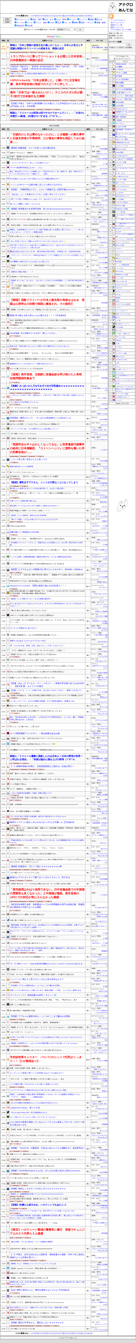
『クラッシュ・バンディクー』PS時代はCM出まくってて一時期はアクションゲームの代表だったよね (47, 256)
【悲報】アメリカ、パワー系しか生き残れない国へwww (31, 970)
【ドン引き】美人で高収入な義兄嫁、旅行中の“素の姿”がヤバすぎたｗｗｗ (38, 816)
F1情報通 (104, 1124)
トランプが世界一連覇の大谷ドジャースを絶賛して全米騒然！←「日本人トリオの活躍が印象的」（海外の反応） (46, 287)
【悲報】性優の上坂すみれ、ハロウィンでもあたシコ (38, 1205)
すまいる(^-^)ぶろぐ (101, 594)
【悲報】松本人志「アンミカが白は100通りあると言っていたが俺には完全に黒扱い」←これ (44, 884)
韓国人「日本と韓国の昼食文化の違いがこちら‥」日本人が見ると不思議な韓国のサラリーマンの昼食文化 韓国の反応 (46, 47)
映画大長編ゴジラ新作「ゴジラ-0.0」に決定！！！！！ (30, 511)
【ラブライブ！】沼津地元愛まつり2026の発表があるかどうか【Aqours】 (37, 564)
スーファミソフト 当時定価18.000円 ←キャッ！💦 (33, 995)
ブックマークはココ (118, 20)
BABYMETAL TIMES (121, 359)
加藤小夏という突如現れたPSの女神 (24, 532)
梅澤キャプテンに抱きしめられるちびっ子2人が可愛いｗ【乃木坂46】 (42, 822)
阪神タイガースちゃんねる (122, 314)
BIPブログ (104, 425)
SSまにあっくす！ (101, 661)
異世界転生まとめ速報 (100, 282)
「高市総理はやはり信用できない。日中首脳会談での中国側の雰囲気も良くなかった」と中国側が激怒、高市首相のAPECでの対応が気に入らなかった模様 (47, 893)
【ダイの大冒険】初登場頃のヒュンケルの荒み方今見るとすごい (34, 1103)
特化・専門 (37, 20)
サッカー (72, 20)
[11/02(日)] (44, 16)
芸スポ (99, 20)
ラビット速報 (103, 267)
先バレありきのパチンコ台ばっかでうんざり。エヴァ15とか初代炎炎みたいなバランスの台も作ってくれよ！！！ (47, 605)
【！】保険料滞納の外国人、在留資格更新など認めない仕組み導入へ (42, 766)
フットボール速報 (120, 179)
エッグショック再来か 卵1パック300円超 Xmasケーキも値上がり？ (37, 1073)
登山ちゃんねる (102, 571)
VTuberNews (104, 242)
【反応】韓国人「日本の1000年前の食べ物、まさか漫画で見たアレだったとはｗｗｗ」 (42, 225)
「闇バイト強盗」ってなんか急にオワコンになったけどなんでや (34, 519)
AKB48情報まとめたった (122, 397)
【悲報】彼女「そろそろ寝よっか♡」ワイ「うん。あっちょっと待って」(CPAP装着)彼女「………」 (47, 1159)
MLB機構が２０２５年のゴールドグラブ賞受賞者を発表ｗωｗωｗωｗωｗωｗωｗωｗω (42, 750)
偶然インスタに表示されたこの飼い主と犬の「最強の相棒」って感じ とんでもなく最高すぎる (45, 990)
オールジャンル (23, 20)
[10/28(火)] (88, 16)
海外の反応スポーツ (101, 288)
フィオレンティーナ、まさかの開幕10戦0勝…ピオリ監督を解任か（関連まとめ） (43, 701)
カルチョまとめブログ (100, 702)
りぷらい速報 (103, 408)
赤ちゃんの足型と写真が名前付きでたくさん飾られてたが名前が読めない (37, 672)
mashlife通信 (103, 419)
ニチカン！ (104, 226)
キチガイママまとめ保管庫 (122, 304)
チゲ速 (117, 383)
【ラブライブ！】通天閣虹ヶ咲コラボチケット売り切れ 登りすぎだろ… (36, 1050)
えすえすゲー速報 (101, 616)
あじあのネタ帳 (120, 126)
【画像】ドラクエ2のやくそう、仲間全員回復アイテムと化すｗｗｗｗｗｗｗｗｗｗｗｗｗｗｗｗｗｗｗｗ (47, 267)
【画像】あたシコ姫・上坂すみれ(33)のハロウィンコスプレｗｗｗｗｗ (36, 738)
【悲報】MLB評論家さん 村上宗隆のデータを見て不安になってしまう (36, 711)
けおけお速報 (103, 257)
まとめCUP (104, 1297)
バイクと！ (118, 307)
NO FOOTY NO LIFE (101, 830)
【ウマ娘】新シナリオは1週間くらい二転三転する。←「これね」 (34, 1223)
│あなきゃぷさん (102, 153)
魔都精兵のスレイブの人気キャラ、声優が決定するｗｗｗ (31, 364)
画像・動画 (101, 23)
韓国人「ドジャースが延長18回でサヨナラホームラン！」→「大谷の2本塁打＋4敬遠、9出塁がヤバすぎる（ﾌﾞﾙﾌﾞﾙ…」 (47, 115)
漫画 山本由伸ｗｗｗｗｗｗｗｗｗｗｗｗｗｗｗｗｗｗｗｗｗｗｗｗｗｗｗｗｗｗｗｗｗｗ (44, 804)
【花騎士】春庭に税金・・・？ (21, 272)
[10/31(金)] (61, 16)
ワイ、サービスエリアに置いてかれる (24, 408)
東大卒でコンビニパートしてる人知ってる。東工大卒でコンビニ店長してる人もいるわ (42, 1211)
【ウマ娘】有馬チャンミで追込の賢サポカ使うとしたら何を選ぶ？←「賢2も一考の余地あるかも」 (47, 550)
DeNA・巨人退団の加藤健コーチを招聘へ (25, 811)
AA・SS (67, 23)
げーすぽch (118, 347)
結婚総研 (104, 173)
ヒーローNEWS (102, 651)
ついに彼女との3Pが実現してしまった (24, 402)
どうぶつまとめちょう (100, 473)
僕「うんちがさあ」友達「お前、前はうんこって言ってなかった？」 (38, 646)
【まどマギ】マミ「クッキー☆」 (22, 1032)
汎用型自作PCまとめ (101, 185)
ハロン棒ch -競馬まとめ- (122, 333)
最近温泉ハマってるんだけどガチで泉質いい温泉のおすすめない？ (35, 506)
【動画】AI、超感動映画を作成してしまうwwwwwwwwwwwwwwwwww (36, 1194)
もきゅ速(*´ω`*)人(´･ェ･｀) (122, 369)
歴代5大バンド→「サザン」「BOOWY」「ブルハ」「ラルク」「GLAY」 (37, 848)
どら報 (105, 938)
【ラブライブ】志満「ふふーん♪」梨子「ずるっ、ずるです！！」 (34, 660)
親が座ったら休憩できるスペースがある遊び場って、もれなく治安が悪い (37, 488)
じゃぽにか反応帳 (101, 159)
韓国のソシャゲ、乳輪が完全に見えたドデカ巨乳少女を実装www (34, 1317)
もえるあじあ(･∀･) (101, 768)
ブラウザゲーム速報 (101, 272)
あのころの (118, 330)
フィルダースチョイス (100, 277)
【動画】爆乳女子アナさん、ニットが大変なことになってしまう (44, 482)
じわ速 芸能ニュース (123, 92)
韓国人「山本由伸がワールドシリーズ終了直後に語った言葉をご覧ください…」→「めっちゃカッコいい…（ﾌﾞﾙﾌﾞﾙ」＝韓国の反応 (47, 231)
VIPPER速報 (103, 149)
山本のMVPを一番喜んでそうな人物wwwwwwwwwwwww (31, 1249)
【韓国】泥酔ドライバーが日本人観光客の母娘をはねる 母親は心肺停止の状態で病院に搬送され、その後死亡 (47, 301)
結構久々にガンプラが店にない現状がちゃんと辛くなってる (32, 678)
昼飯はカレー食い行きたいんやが (22, 1273)
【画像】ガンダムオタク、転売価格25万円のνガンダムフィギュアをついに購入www (41, 214)
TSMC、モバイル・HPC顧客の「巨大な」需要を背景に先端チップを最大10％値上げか (42, 974)
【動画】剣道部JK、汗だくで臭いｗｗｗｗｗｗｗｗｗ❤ (36, 866)
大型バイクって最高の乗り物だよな (23, 501)
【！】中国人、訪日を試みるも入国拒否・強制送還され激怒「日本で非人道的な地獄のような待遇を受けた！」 (47, 1255)
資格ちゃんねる (102, 540)
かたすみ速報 (103, 577)
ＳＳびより (118, 248)
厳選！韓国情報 (120, 117)
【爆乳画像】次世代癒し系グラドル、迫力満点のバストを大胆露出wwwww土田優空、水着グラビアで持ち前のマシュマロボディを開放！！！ (47, 926)
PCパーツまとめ (102, 975)
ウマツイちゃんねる (101, 434)
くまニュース (103, 247)
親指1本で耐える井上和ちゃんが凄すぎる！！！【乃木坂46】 (38, 315)
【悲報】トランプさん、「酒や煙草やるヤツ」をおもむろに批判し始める (37, 539)
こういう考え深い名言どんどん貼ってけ (28, 459)
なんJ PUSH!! (119, 193)
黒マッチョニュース (101, 1023)
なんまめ (104, 200)
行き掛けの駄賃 (102, 673)
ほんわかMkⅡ (103, 641)
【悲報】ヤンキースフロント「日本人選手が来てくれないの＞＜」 (35, 937)
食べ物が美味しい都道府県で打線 (22, 1011)
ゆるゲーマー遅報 (101, 195)
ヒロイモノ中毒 (102, 190)
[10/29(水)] (79, 16)
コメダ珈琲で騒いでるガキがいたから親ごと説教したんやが (34, 1084)
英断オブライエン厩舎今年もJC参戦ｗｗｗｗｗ (27, 1154)
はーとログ (104, 168)
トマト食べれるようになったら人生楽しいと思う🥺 (29, 1178)
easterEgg (105, 404)
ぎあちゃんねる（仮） (100, 430)
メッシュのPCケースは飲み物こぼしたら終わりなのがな (36, 185)
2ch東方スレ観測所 (101, 611)
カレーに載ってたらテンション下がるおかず (26, 369)
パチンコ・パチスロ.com (122, 242)
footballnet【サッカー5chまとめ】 (124, 386)
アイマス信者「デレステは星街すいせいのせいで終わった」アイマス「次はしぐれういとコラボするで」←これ (47, 621)
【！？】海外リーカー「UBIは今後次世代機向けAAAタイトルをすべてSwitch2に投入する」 (47, 964)
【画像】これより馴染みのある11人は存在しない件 (29, 1278)
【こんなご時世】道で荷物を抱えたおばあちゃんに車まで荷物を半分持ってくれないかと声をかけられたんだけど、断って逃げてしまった (47, 861)
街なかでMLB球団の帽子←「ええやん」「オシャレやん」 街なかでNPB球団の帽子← (42, 353)
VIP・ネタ (49, 20)
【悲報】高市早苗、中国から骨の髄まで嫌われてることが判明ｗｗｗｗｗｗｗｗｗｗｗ (42, 798)
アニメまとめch (102, 214)
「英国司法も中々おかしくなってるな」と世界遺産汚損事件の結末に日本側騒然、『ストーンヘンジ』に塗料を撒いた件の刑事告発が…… (47, 448)
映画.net (105, 1091)
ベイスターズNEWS (121, 202)
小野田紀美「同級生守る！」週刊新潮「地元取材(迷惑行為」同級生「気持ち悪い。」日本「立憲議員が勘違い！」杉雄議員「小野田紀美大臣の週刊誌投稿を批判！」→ (47, 68)
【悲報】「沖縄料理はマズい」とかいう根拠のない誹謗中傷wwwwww (42, 189)
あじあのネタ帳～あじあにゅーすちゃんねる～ (100, 106)
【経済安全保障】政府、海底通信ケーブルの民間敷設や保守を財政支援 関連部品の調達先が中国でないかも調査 (47, 905)
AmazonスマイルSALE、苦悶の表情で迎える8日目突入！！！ (38, 586)
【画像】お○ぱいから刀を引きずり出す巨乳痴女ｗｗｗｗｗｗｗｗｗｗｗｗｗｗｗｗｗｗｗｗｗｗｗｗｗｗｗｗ (47, 388)
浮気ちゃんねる (102, 414)
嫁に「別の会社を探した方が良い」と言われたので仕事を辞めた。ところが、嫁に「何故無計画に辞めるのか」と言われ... (47, 718)
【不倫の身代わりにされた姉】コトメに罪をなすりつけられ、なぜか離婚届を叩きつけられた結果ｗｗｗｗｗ (47, 841)
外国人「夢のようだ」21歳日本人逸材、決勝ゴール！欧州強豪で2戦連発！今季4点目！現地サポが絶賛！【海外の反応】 (47, 829)
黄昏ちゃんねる (119, 356)
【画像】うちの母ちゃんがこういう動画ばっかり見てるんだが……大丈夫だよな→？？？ (43, 310)
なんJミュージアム (101, 868)
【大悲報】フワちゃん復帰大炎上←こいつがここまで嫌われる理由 (35, 985)
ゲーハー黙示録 (120, 212)
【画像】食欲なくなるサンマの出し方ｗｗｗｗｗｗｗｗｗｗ (38, 1189)
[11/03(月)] (35, 16)
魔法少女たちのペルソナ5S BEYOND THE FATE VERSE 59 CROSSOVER (45, 251)
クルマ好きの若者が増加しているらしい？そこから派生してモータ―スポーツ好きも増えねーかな (47, 1123)
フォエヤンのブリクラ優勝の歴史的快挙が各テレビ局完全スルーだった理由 (38, 328)
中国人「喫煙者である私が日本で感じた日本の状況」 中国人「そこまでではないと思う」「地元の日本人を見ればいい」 (47, 158)
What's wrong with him (17, 526)
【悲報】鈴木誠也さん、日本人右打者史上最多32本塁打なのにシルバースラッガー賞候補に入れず (46, 695)
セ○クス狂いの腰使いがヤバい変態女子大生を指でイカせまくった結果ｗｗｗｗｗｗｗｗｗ (43, 341)
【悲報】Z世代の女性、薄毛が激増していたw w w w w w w (31, 438)
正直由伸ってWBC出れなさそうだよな (24, 277)
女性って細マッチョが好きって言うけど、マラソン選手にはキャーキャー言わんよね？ (42, 293)
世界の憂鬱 (119, 83)
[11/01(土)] (53, 16)
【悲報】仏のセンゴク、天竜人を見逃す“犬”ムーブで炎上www (33, 654)
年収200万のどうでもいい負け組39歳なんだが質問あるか (31, 581)
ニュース (83, 20)
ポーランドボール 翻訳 (121, 394)
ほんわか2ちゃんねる (121, 284)
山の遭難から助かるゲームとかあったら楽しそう (29, 261)
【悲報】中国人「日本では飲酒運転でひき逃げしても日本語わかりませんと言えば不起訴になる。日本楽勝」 (47, 104)
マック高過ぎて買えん (18, 784)
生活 (59, 23)
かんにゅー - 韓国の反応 (123, 99)
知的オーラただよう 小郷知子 (21, 153)
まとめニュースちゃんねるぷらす (124, 380)
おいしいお (104, 707)
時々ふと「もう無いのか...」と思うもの (24, 726)
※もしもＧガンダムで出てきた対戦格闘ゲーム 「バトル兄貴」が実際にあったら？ (41, 957)
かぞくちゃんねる (101, 720)
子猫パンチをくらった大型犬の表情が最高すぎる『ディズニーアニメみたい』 (39, 74)
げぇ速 (105, 164)
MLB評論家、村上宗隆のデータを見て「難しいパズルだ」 (33, 333)
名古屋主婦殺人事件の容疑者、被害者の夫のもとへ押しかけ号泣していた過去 (39, 1199)
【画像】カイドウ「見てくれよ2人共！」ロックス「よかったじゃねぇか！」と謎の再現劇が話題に (47, 1027)
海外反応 (20, 26)
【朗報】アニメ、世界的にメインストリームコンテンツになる (33, 1264)
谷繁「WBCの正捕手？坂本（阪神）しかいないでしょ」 (31, 1068)
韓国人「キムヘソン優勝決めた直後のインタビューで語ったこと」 (35, 359)
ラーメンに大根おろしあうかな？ (23, 628)
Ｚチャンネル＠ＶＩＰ (121, 311)
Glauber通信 (104, 1149)
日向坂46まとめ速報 (121, 209)
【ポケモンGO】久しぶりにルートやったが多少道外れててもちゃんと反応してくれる (42, 666)
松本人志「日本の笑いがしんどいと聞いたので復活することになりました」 (40, 346)
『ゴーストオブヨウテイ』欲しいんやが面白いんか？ (30, 163)
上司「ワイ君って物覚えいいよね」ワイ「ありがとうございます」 (37, 199)
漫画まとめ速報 (102, 364)
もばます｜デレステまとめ (122, 291)
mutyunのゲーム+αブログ (123, 228)
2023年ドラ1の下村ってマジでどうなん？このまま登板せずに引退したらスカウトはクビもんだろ (46, 1037)
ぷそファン (119, 165)
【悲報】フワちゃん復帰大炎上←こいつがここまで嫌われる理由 (40, 1016)
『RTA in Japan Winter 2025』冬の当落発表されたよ (28, 1112)
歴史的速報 (118, 261)
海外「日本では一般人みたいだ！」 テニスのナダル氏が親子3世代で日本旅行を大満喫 (46, 94)
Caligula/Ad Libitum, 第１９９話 (25, 1108)
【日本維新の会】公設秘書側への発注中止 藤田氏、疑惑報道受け (35, 1022)
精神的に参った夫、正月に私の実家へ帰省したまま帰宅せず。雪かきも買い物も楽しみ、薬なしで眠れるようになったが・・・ (47, 1283)
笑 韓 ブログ (120, 173)
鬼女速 (117, 301)
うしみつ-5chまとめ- (101, 310)
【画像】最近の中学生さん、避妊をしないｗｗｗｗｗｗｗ (37, 1322)
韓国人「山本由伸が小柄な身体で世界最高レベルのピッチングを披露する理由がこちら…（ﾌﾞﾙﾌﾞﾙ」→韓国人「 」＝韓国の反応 (46, 1095)
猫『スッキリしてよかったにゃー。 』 (24, 472)
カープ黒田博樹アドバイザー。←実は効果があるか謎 (35, 733)
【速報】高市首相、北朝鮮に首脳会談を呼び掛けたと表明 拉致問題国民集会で (47, 376)
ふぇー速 (117, 320)
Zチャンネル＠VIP (101, 516)
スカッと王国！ (102, 398)
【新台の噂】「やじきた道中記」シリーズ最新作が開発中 (31, 1242)
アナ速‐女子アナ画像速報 (124, 159)
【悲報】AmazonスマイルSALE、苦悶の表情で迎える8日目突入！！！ (36, 1268)
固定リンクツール (117, 27)
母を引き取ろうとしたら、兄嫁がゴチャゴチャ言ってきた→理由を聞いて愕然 (39, 1307)
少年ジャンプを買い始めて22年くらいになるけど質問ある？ (32, 615)
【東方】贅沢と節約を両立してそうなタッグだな (28, 610)
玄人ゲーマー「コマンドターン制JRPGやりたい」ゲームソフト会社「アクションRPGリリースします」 (46, 932)
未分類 (30, 26)
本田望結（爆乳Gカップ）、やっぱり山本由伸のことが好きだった (41, 418)
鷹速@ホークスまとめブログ (123, 258)
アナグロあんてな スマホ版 (121, 30)
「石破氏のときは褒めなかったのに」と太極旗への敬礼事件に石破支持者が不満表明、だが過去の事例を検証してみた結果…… (47, 138)
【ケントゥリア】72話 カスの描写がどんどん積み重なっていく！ (35, 429)
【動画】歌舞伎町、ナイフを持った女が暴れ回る (33, 148)
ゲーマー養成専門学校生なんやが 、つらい (26, 168)
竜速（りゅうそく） (101, 1069)
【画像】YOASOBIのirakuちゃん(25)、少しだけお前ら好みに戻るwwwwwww (45, 1171)
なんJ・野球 (61, 20)
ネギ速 (105, 544)
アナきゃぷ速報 (102, 1060)
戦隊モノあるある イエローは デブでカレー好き (28, 641)
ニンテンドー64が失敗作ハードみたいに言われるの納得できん (33, 854)
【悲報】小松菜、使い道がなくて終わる (25, 1129)
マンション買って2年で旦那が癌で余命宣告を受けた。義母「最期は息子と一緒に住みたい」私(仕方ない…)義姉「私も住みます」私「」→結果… (47, 949)
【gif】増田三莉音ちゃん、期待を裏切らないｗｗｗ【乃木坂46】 (40, 1290)
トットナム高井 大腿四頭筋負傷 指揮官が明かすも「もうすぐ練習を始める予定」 (41, 557)
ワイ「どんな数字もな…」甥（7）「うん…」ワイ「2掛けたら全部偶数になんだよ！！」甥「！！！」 (44, 494)
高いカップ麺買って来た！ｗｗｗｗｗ (25, 204)
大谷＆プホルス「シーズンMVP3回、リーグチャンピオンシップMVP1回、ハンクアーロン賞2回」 (46, 1135)
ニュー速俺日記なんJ (100, 478)
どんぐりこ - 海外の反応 (124, 96)
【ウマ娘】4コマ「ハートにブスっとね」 (25, 873)
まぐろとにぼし (119, 373)
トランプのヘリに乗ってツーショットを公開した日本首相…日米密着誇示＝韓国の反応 (47, 58)
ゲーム (30, 23)
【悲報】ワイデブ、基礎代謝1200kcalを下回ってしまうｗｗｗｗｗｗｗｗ (37, 1302)
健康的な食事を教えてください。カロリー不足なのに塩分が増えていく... (37, 835)
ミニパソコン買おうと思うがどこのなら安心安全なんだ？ (37, 979)
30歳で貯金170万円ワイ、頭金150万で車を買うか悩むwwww (32, 1166)
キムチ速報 (119, 86)
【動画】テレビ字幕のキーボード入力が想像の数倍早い (30, 599)
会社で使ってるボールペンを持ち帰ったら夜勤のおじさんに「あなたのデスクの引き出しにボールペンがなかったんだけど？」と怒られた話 (47, 246)
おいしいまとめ (102, 369)
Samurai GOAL (103, 1279)
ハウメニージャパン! (100, 360)
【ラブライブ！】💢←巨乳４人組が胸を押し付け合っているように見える (37, 219)
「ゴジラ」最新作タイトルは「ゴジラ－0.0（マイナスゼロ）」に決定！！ (37, 650)
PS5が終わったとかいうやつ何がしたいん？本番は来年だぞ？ (35, 179)
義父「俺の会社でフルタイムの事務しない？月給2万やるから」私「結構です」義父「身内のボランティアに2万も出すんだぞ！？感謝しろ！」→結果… (47, 173)
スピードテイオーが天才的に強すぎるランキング (28, 943)
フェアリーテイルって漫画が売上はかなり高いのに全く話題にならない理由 (38, 1090)
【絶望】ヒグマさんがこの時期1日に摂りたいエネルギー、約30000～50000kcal (46, 569)
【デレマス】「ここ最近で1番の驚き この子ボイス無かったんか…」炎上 (37, 1079)
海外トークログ (102, 232)
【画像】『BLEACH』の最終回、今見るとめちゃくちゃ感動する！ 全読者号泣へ (47, 1148)
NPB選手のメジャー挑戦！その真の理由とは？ (27, 914)
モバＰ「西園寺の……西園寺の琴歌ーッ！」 (26, 789)
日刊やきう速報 (102, 348)
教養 (76, 23)
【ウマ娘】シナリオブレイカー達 (22, 1329)
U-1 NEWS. (104, 84)
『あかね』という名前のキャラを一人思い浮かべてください (38, 194)
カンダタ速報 (103, 262)
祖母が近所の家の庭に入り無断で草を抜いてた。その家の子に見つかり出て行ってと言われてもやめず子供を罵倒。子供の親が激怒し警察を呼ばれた (47, 592)
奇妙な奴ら (104, 502)
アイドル (20, 23)
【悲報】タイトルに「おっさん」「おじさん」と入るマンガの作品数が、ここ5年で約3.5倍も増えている (47, 282)
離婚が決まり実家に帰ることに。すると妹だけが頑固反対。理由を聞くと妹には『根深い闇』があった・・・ (47, 413)
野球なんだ (104, 697)
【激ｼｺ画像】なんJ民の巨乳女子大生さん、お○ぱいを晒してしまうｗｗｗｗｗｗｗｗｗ (42, 1141)
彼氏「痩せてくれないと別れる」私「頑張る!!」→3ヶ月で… (32, 773)
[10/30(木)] (70, 16)
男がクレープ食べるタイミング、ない (24, 706)
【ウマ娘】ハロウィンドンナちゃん (23, 434)
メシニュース (103, 785)
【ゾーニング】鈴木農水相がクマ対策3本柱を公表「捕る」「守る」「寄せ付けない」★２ (43, 1000)
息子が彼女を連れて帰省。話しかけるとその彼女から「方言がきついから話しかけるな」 (43, 1313)
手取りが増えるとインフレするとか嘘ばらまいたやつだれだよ (33, 236)
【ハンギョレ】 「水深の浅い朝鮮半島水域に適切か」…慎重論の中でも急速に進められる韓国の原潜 (46, 576)
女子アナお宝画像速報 (123, 89)
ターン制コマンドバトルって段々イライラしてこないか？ (33, 1117)
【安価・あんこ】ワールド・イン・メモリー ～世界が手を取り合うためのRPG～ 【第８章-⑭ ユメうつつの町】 (47, 684)
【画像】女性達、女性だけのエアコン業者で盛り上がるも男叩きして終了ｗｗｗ (40, 1183)
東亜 (92, 20)
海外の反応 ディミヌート (122, 324)
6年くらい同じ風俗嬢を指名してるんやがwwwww (28, 1297)
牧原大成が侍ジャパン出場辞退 (21, 466)
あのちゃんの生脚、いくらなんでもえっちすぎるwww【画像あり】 (35, 424)
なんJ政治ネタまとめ (121, 176)
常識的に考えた (102, 237)
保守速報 (104, 303)
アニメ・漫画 (41, 23)
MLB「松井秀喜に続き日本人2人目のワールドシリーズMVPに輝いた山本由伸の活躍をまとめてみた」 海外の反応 (46, 321)
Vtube (52, 23)
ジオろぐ (104, 506)
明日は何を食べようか (100, 205)
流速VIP (105, 521)
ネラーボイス (103, 209)
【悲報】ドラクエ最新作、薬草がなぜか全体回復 (28, 515)
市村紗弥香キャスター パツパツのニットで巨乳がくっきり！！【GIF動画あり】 (46, 1059)
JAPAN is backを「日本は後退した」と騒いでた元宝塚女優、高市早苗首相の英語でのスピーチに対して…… (45, 82)
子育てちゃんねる (101, 490)
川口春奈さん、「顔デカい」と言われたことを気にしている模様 (34, 476)
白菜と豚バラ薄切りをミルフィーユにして (25, 920)
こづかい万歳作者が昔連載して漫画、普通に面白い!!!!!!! (31, 793)
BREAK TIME (103, 75)
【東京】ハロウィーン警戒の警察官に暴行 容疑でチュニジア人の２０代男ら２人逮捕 (47, 1231)
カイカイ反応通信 (101, 60)
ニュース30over (119, 268)
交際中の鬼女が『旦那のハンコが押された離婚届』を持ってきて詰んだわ (37, 779)
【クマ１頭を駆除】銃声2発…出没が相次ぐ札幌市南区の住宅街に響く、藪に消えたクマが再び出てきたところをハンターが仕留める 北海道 (47, 1217)
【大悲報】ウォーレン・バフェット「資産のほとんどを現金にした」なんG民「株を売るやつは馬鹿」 (46, 544)
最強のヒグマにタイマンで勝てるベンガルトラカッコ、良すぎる (40, 877)
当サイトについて (117, 23)
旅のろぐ (117, 317)
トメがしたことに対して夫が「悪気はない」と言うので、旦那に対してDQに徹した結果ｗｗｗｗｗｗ (47, 396)
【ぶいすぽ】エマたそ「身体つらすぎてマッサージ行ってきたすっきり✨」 (38, 241)
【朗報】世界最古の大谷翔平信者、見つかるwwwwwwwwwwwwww (41, 209)
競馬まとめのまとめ (101, 329)
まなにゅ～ (104, 843)
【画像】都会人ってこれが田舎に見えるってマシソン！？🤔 (32, 744)
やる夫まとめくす (101, 252)
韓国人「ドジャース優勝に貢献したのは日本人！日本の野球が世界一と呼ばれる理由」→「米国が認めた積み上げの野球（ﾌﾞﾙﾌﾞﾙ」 (46, 758)
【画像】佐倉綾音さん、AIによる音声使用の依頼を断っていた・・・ (35, 635)
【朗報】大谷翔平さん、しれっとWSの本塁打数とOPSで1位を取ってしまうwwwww (43, 1043)
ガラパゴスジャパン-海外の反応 (124, 239)
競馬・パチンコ (87, 23)
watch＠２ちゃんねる (100, 745)
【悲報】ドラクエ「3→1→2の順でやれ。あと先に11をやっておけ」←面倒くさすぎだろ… (46, 690)
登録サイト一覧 (116, 25)
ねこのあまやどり (102, 921)
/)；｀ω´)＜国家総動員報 (122, 265)
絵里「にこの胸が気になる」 (20, 1005)
